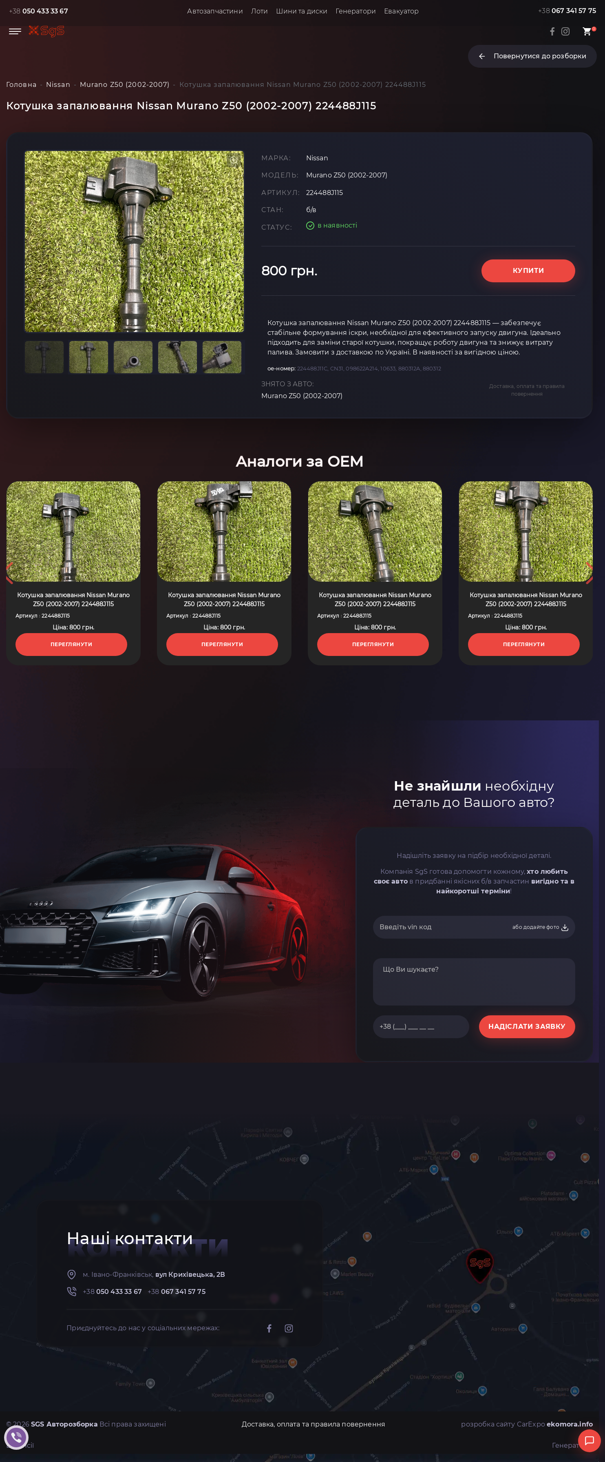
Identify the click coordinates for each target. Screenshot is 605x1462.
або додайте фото (540, 928)
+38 (38, 11)
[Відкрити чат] (589, 1440)
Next (592, 573)
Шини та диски (301, 11)
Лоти (259, 11)
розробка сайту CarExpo (527, 1424)
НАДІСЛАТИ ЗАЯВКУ (527, 1026)
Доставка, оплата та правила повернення (527, 390)
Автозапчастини (215, 11)
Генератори (356, 11)
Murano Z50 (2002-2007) (302, 396)
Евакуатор (401, 11)
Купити (528, 271)
